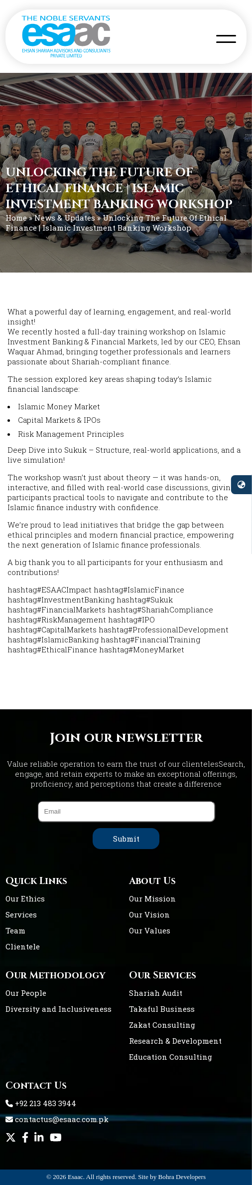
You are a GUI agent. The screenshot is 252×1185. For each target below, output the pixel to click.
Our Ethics (25, 898)
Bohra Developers (182, 1177)
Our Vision (149, 914)
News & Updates (64, 218)
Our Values (149, 930)
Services (21, 914)
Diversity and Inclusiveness (58, 1009)
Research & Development (175, 1041)
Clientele (22, 946)
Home (16, 218)
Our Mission (152, 898)
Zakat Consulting (162, 1025)
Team (15, 930)
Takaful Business (162, 1009)
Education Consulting (170, 1057)
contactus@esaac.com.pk (57, 1119)
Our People (25, 993)
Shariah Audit (155, 993)
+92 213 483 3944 (40, 1103)
